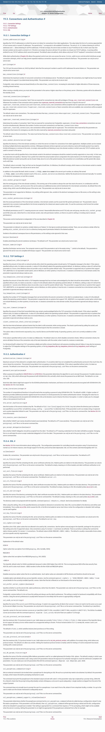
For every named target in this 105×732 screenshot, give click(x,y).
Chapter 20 (24, 56)
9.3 (10, 2)
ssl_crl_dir (90, 492)
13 (31, 2)
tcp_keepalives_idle (52, 349)
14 (34, 2)
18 (45, 2)
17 (42, 2)
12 (28, 2)
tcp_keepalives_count (82, 349)
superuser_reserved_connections (52, 103)
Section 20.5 (10, 388)
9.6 (19, 2)
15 (37, 2)
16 (40, 2)
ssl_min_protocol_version (58, 648)
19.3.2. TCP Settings (9, 26)
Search (93, 2)
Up (14, 13)
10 (22, 2)
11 (25, 2)
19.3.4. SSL (6, 30)
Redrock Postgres (84, 2)
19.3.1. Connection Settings (12, 24)
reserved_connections (54, 131)
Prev (4, 13)
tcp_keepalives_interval (65, 349)
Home (90, 13)
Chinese (99, 2)
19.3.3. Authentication (10, 28)
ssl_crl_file (91, 502)
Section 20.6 (95, 415)
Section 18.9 (10, 450)
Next (100, 13)
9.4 (13, 2)
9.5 (16, 2)
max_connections (81, 124)
